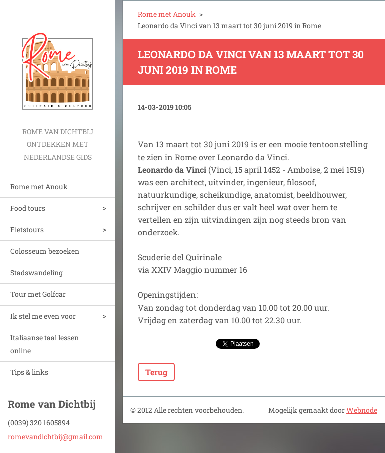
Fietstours (27, 229)
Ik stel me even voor (43, 316)
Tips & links (29, 372)
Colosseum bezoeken (44, 251)
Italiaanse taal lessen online (44, 344)
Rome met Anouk (39, 186)
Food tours (27, 208)
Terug (156, 372)
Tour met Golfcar (38, 294)
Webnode (361, 410)
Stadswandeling (36, 272)
